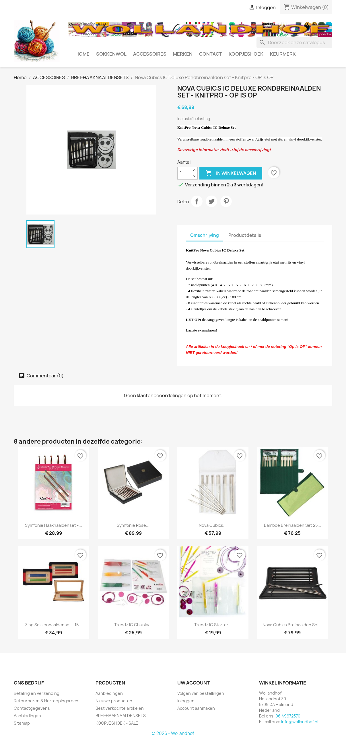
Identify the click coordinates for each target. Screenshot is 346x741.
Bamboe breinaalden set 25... (292, 525)
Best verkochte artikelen (120, 708)
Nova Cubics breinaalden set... (292, 624)
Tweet (211, 201)
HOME (82, 54)
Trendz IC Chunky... (133, 624)
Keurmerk (283, 54)
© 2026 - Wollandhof (173, 733)
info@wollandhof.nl (299, 721)
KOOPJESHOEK (246, 54)
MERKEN (183, 54)
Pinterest (226, 201)
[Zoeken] (294, 42)
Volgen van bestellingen (200, 693)
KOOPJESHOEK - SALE (117, 723)
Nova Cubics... (213, 525)
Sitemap (22, 723)
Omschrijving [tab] (204, 235)
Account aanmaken (196, 708)
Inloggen (186, 700)
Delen (197, 201)
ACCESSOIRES (149, 54)
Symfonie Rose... (133, 525)
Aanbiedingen (27, 715)
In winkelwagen (230, 173)
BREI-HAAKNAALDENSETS (121, 715)
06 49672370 (287, 716)
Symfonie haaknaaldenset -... (53, 525)
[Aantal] (184, 173)
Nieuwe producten (114, 700)
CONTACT (210, 54)
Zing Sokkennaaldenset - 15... (53, 624)
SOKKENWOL (111, 54)
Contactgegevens (32, 708)
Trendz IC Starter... (213, 624)
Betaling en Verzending (36, 693)
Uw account (193, 683)
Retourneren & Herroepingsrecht (47, 700)
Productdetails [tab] (244, 235)
